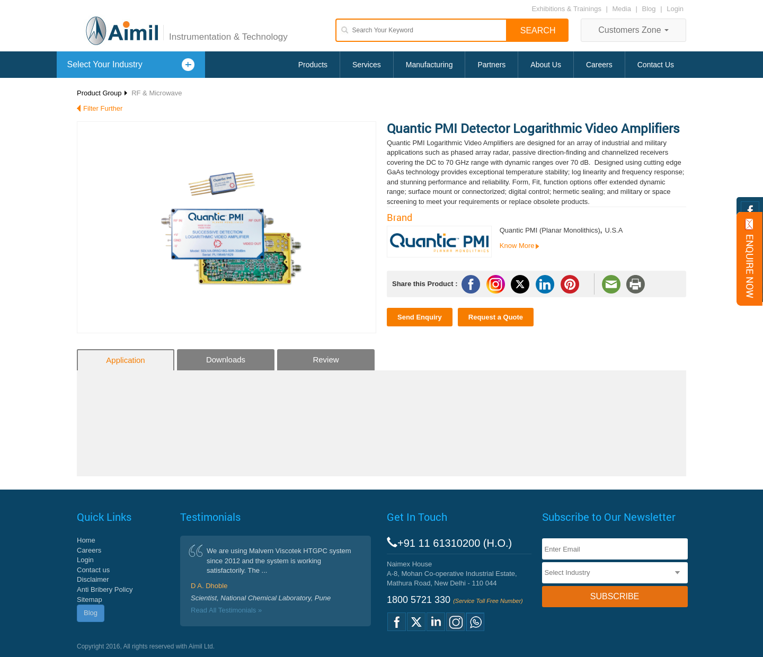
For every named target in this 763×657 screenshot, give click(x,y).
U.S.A (614, 230)
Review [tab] (326, 359)
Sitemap (89, 599)
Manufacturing (429, 64)
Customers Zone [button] (633, 29)
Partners (491, 64)
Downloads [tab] (225, 359)
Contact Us (655, 64)
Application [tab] (125, 360)
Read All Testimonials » (226, 610)
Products (312, 64)
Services (366, 64)
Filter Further (102, 108)
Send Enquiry (419, 317)
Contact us (93, 570)
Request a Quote (495, 317)
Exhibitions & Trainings (566, 9)
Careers (599, 64)
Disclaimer (93, 579)
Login (675, 9)
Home (86, 540)
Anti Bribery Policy (104, 589)
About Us (545, 64)
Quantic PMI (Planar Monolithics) (550, 230)
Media (623, 9)
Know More (517, 246)
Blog (649, 9)
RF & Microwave (156, 93)
